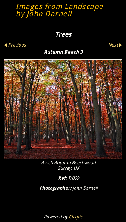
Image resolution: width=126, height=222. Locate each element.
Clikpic (75, 217)
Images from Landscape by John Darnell (59, 10)
